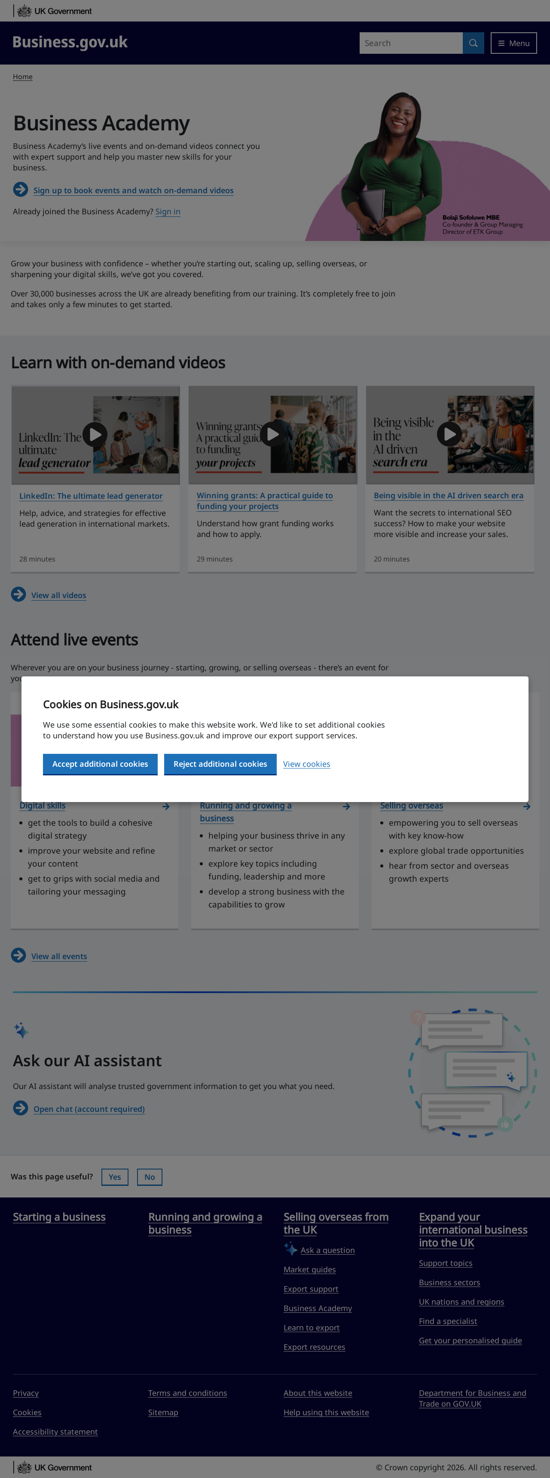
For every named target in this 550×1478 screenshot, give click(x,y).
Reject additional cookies (220, 764)
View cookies (306, 764)
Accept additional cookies (100, 764)
